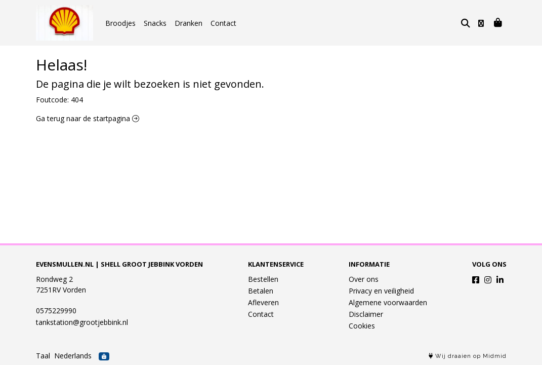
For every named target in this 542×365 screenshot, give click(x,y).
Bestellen (263, 279)
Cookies (362, 326)
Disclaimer (366, 314)
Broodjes (120, 23)
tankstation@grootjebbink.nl (82, 322)
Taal (43, 355)
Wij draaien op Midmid (468, 356)
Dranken (188, 23)
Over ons (364, 279)
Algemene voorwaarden (388, 302)
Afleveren (263, 302)
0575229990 (56, 310)
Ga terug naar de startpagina (87, 118)
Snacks (155, 23)
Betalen (260, 291)
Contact (223, 23)
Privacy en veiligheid (381, 291)
